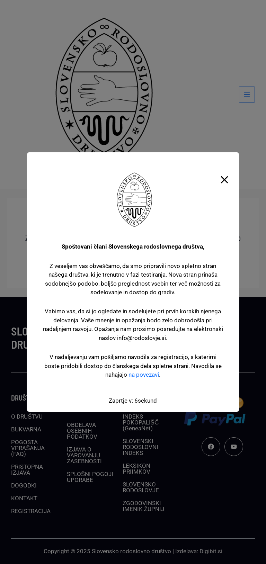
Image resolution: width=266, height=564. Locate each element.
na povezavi (143, 374)
